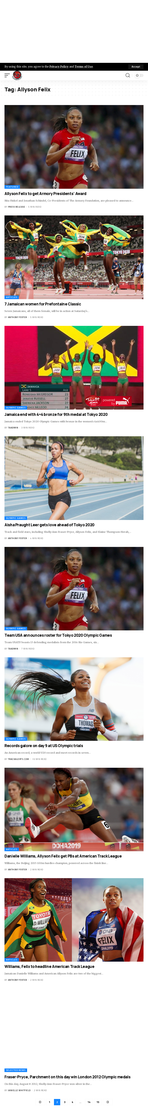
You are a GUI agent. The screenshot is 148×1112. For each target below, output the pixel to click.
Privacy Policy (59, 66)
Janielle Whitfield (19, 1090)
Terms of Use (84, 66)
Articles (11, 297)
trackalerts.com (18, 759)
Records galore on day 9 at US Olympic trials (43, 745)
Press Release (16, 206)
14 (89, 1102)
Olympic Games (16, 407)
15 (98, 1102)
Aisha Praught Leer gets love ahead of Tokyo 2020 (49, 524)
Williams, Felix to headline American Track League (49, 966)
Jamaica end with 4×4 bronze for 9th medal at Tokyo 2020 (55, 414)
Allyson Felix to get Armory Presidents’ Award (45, 193)
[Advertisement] (74, 31)
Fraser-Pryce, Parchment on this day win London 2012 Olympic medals (67, 1076)
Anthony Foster (17, 317)
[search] (127, 75)
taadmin (13, 427)
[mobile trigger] (8, 75)
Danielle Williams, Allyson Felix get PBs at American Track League (63, 856)
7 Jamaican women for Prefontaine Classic (42, 304)
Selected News (16, 1070)
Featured (12, 187)
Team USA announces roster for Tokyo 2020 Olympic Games (58, 635)
